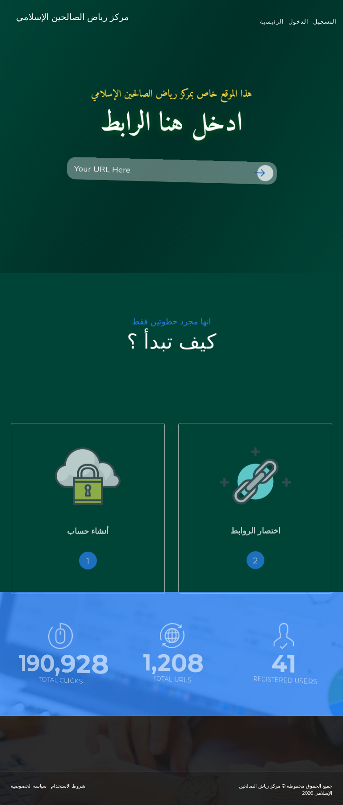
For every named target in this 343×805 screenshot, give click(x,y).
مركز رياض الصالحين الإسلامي (82, 22)
